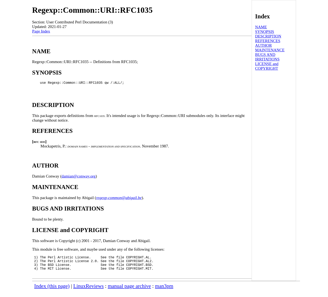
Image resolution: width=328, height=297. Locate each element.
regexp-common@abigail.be (119, 199)
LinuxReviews (88, 292)
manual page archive (129, 292)
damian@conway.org (79, 178)
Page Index (41, 31)
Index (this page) (52, 292)
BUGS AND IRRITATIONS (267, 56)
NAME (261, 27)
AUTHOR (263, 45)
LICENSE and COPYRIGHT (266, 66)
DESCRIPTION (268, 36)
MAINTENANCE (270, 50)
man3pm (164, 292)
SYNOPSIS (264, 31)
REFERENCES (267, 41)
